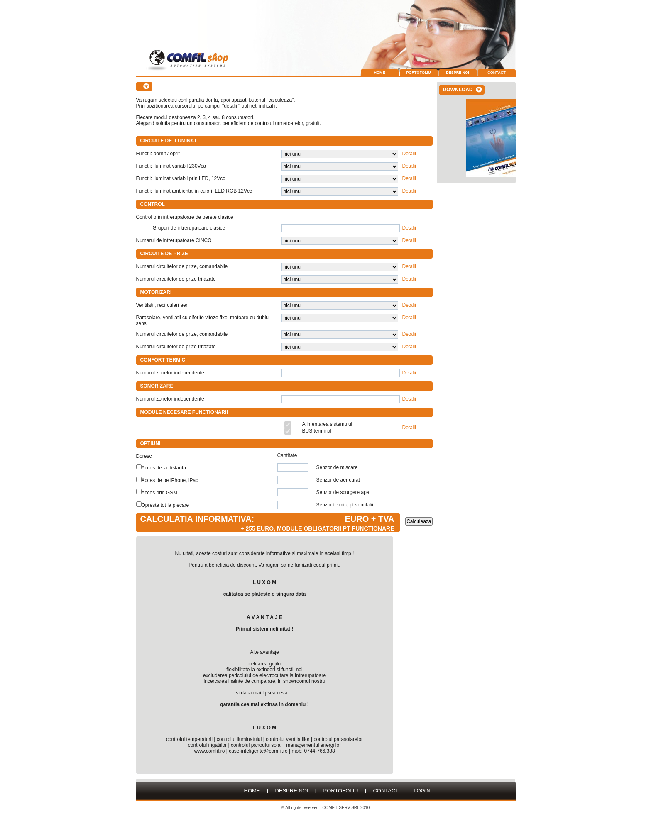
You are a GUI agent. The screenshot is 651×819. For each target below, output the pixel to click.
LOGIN (422, 790)
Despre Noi (457, 73)
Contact (496, 73)
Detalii (409, 153)
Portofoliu (418, 73)
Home (379, 73)
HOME (252, 790)
